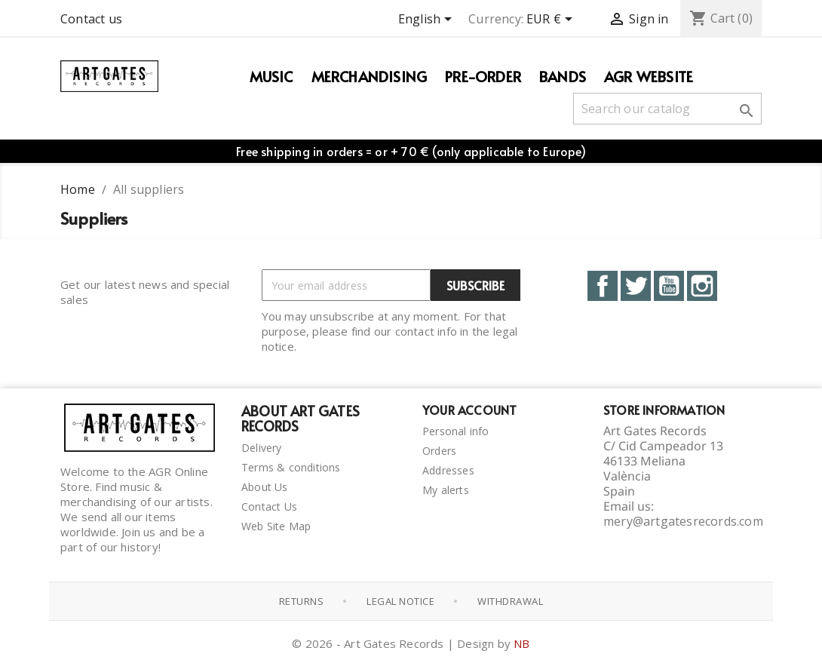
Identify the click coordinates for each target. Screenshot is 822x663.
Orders (439, 451)
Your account (469, 409)
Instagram (702, 286)
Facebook (602, 286)
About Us (264, 487)
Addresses (448, 470)
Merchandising (369, 76)
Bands (562, 76)
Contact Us (269, 506)
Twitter (636, 286)
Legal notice (400, 601)
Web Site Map (276, 526)
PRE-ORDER (483, 76)
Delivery (261, 447)
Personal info (455, 431)
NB (521, 643)
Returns (301, 601)
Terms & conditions (291, 467)
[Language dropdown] (427, 20)
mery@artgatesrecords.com (683, 521)
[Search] (667, 108)
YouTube (669, 286)
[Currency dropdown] (552, 20)
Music (271, 76)
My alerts (445, 490)
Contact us (91, 19)
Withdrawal (510, 601)
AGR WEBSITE (648, 76)
